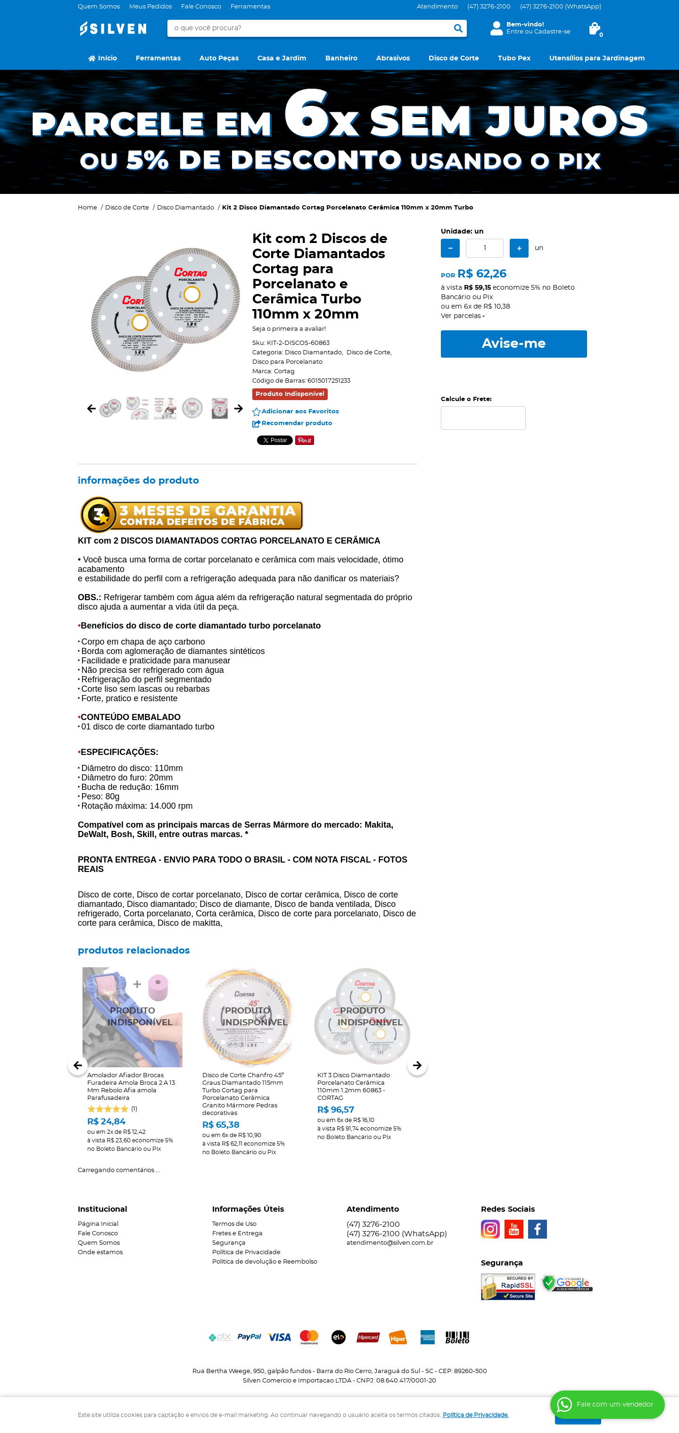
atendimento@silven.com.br (390, 1243)
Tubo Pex (514, 58)
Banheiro (341, 58)
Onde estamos (100, 1252)
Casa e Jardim (281, 58)
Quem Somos (99, 7)
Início (107, 58)
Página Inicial (98, 1224)
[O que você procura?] (458, 28)
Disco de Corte (454, 58)
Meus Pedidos (150, 7)
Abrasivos (393, 58)
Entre (514, 32)
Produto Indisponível (132, 1017)
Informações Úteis (248, 1209)
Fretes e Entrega (237, 1234)
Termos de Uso (234, 1224)
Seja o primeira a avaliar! (289, 329)
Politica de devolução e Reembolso (264, 1262)
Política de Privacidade (246, 1252)
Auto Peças (219, 58)
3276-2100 (489, 7)
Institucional (102, 1209)
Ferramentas (250, 7)
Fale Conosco (201, 7)
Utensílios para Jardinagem (597, 58)
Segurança (229, 1243)
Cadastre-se (552, 32)
